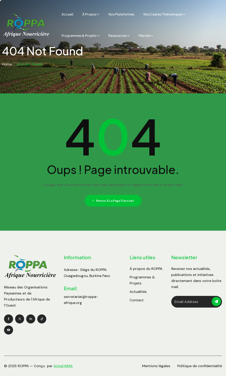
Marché (144, 35)
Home (7, 64)
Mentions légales (156, 366)
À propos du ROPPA (146, 268)
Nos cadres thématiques (162, 14)
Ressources (117, 35)
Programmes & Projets (79, 35)
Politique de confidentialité (199, 366)
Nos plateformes (121, 14)
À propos (89, 14)
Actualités (138, 291)
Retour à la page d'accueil (113, 200)
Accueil (67, 14)
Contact (137, 300)
